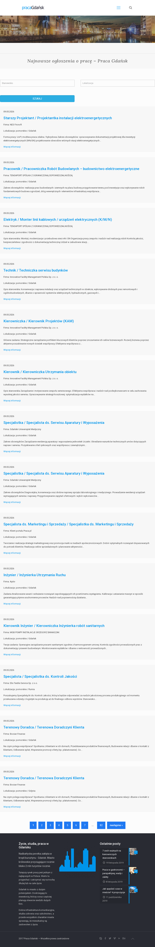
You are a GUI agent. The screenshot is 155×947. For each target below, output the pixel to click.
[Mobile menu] (118, 8)
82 (101, 825)
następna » (116, 825)
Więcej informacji (12, 146)
